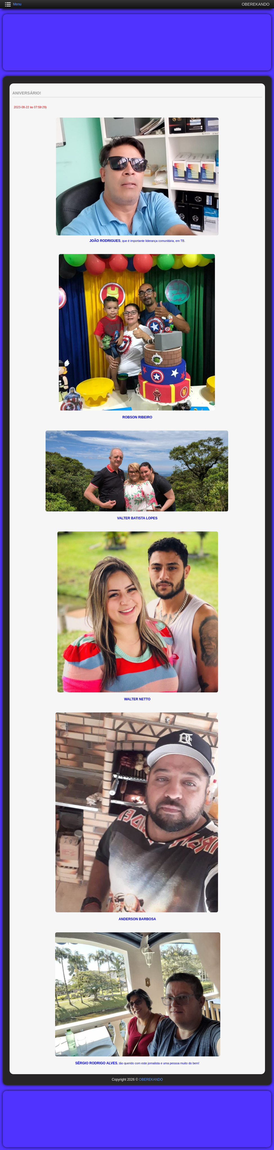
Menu (17, 4)
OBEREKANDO (151, 1079)
